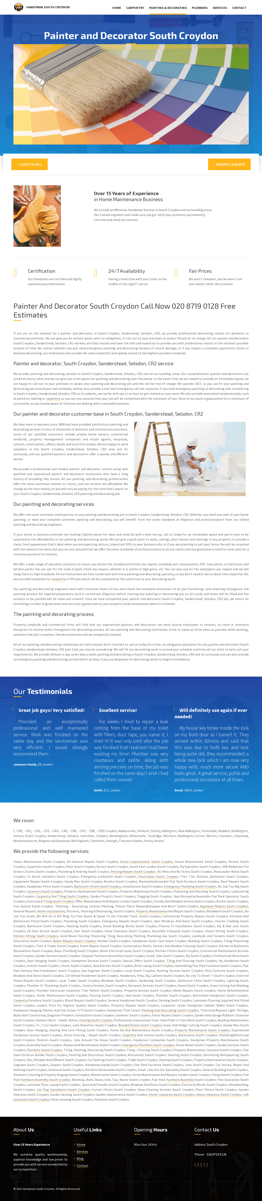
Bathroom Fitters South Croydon (97, 886)
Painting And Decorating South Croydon (169, 1010)
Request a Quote (229, 164)
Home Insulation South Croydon (172, 1094)
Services (220, 8)
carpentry (53, 398)
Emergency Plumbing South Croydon (190, 886)
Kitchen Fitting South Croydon (35, 936)
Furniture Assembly (180, 1080)
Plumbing (200, 8)
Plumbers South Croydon (44, 1050)
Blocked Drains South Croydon (140, 1025)
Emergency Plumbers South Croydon (148, 1045)
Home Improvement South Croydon (146, 862)
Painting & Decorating (168, 8)
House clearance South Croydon (219, 1094)
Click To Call (29, 164)
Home (116, 8)
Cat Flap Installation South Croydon (63, 1089)
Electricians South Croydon (158, 876)
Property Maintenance (152, 911)
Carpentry (135, 8)
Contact (239, 8)
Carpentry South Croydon (45, 891)
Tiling (111, 936)
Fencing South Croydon (95, 1020)
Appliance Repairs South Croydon (224, 906)
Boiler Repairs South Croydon (74, 941)
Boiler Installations (51, 911)
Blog (80, 1158)
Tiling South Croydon (73, 896)
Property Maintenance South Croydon (202, 1030)
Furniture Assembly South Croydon (45, 1080)
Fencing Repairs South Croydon (133, 871)
